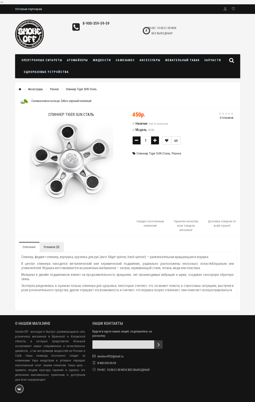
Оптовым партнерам (28, 9)
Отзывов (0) (51, 247)
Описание (29, 247)
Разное (54, 89)
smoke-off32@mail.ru (110, 356)
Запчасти (212, 60)
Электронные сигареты (41, 60)
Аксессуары (150, 60)
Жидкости (102, 60)
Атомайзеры (77, 60)
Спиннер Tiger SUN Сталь (81, 89)
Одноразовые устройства (46, 72)
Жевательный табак (182, 60)
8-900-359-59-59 (96, 23)
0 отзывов (226, 117)
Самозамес (125, 60)
